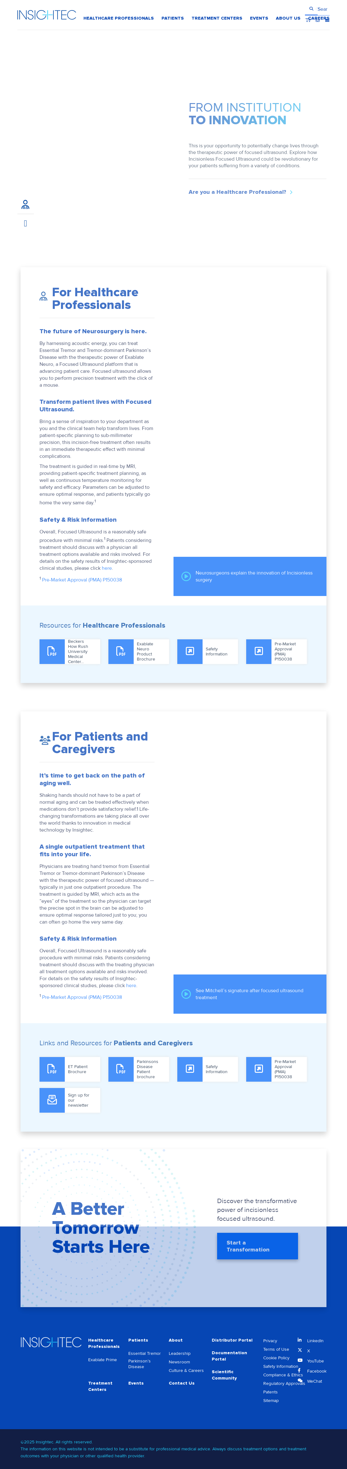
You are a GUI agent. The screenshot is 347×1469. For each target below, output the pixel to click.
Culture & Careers (186, 1370)
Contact (317, 9)
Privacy (270, 1340)
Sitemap (271, 1400)
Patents (270, 1392)
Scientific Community (224, 1375)
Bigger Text (308, 9)
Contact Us (182, 1383)
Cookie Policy (276, 1358)
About (176, 1340)
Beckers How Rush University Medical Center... (78, 651)
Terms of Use (276, 1349)
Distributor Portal (232, 1340)
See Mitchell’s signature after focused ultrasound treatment (242, 994)
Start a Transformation (248, 1249)
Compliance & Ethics (283, 1375)
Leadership (180, 1353)
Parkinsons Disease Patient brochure (147, 1069)
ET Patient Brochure (78, 1069)
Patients (138, 1340)
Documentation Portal (229, 1356)
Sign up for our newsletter (78, 1100)
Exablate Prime (102, 1359)
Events (136, 1383)
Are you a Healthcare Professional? (237, 191)
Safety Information (217, 651)
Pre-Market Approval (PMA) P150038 (82, 580)
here (107, 568)
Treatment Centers (100, 1386)
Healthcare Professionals (104, 1343)
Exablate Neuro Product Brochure (146, 651)
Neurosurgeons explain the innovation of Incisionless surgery (247, 576)
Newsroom (179, 1362)
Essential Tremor (144, 1353)
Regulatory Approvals (284, 1383)
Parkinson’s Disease (139, 1363)
